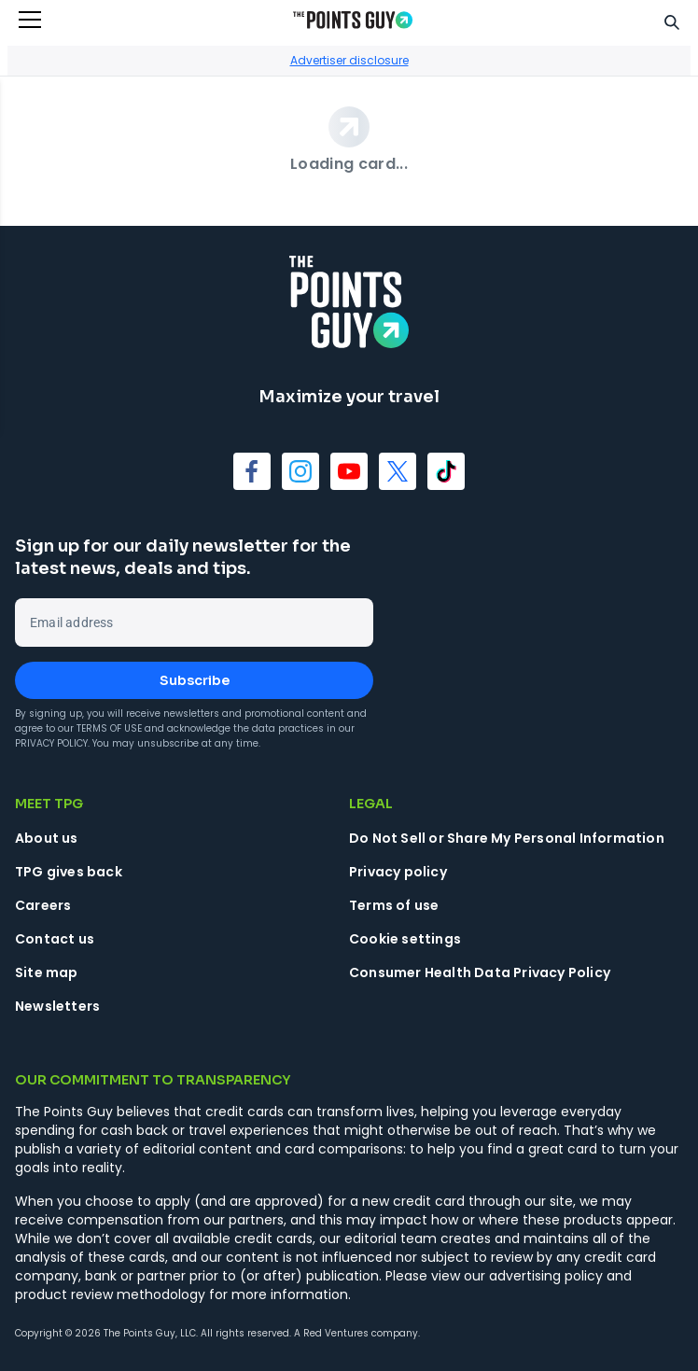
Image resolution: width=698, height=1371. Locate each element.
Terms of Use (109, 728)
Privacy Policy (51, 743)
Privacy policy (398, 871)
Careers (43, 905)
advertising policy (546, 1275)
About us (46, 838)
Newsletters (57, 1006)
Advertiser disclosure (349, 60)
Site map (46, 972)
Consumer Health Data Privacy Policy (479, 972)
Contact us (54, 939)
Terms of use (394, 905)
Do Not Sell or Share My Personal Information (506, 838)
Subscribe (195, 680)
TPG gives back (68, 871)
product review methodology (110, 1294)
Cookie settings (405, 939)
